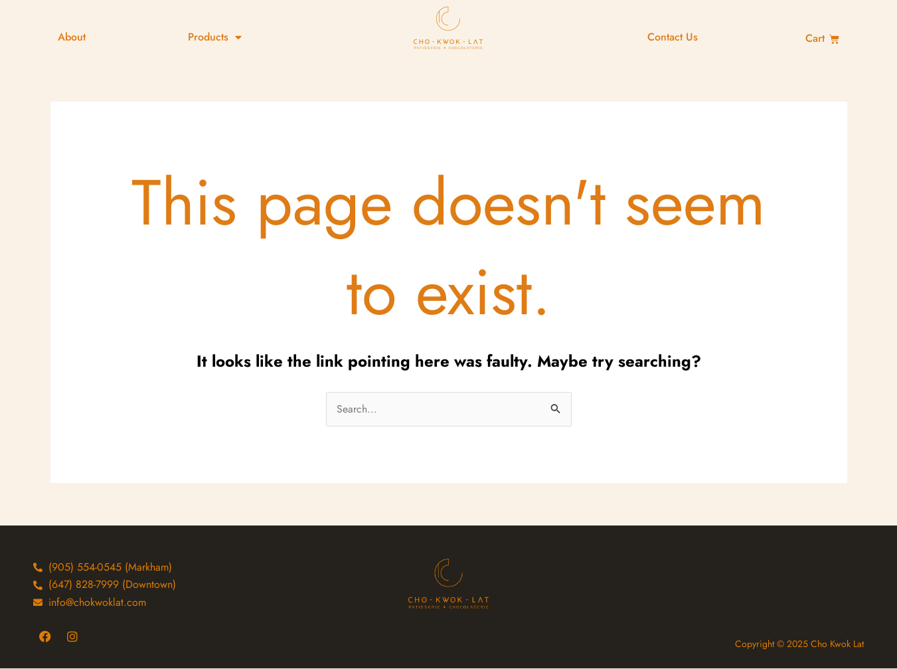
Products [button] (215, 37)
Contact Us (672, 37)
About (72, 37)
